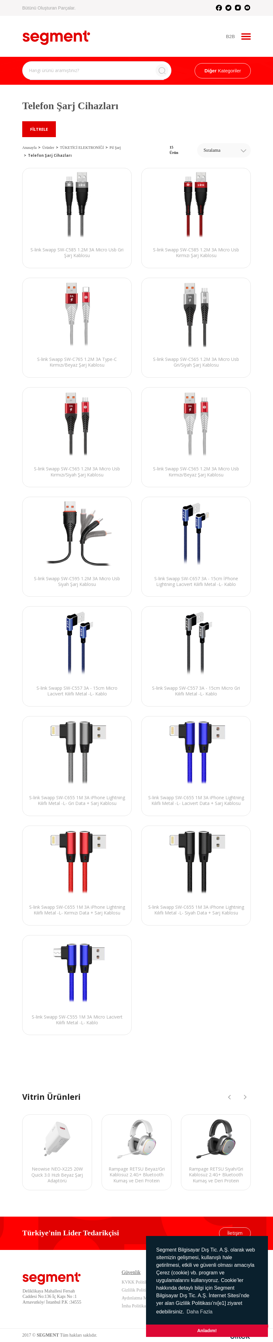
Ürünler (48, 147)
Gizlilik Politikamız (139, 1290)
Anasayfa (29, 147)
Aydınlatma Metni (138, 1298)
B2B (230, 36)
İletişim (235, 1233)
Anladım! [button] (207, 1330)
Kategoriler (222, 70)
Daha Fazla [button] (200, 1311)
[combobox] (224, 150)
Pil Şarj (115, 147)
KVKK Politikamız (139, 1282)
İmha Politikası (135, 1306)
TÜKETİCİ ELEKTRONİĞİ (82, 147)
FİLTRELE (39, 129)
